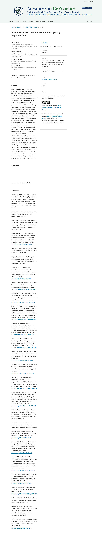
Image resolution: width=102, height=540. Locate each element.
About (25, 21)
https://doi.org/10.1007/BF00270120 (21, 278)
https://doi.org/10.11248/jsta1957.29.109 (22, 373)
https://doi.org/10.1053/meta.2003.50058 (25, 319)
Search (89, 21)
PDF (45, 42)
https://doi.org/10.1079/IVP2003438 (21, 438)
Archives (18, 21)
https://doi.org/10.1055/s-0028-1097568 (25, 289)
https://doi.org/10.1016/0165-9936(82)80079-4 (24, 494)
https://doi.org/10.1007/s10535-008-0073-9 (23, 470)
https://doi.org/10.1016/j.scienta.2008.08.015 (23, 406)
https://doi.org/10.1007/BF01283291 (21, 528)
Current (11, 21)
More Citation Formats (49, 71)
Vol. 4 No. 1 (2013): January (30, 27)
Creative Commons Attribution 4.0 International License (51, 108)
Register (86, 1)
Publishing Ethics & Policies (37, 21)
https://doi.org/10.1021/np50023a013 (21, 453)
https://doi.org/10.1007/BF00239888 (27, 347)
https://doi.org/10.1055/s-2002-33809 (21, 244)
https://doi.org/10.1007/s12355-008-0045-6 (23, 302)
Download (50, 21)
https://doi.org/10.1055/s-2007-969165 (24, 334)
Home (13, 27)
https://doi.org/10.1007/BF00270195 (21, 483)
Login (91, 1)
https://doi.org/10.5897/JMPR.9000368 (22, 360)
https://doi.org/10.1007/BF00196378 (27, 388)
